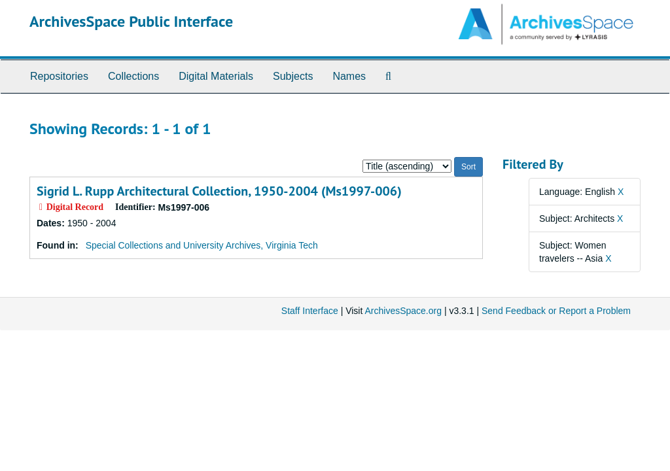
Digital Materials (216, 76)
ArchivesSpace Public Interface (131, 21)
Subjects (293, 76)
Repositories (59, 76)
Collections (133, 76)
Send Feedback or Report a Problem (556, 310)
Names (349, 76)
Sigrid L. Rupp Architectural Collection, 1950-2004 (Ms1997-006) (219, 191)
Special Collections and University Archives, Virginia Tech (202, 245)
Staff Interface (309, 310)
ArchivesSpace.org (403, 310)
